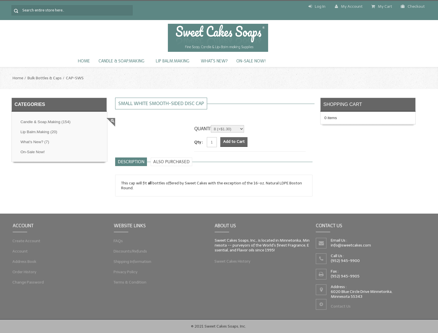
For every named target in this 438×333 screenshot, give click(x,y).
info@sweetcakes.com (350, 245)
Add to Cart (234, 141)
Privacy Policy (124, 273)
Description (131, 161)
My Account (349, 6)
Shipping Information (131, 262)
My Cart (381, 6)
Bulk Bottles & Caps (45, 78)
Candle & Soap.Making (121, 61)
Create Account (25, 240)
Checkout (413, 6)
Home (84, 61)
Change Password (27, 284)
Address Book (23, 262)
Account (18, 250)
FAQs (116, 240)
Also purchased (171, 161)
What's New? (214, 61)
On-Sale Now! (251, 61)
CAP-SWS (75, 78)
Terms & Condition (128, 284)
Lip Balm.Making (172, 61)
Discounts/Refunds (129, 250)
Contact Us (340, 308)
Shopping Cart (342, 104)
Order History (23, 273)
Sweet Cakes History (231, 262)
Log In (317, 6)
